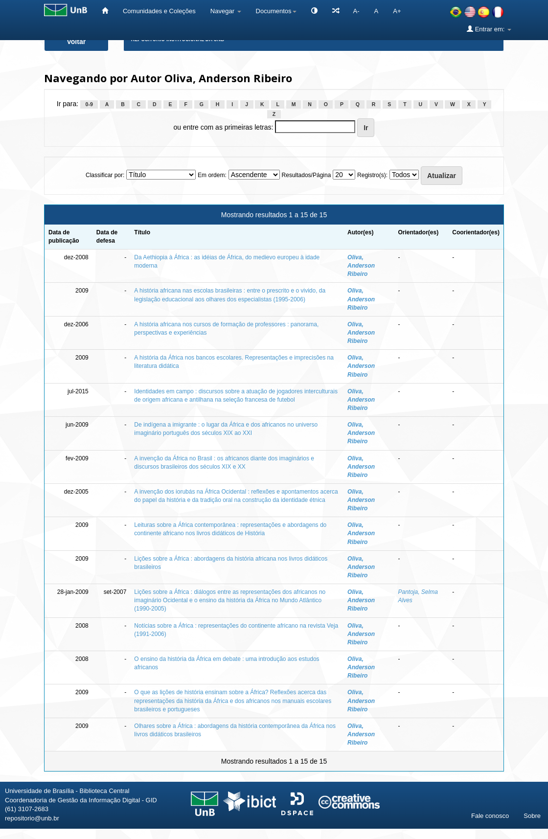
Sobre (532, 815)
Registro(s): (372, 175)
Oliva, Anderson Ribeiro (361, 265)
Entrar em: (489, 29)
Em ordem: (212, 175)
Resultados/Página (306, 175)
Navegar (225, 11)
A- (356, 11)
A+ (397, 11)
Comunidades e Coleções (159, 11)
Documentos (276, 11)
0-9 (89, 104)
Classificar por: (105, 175)
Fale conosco (490, 815)
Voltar (76, 41)
